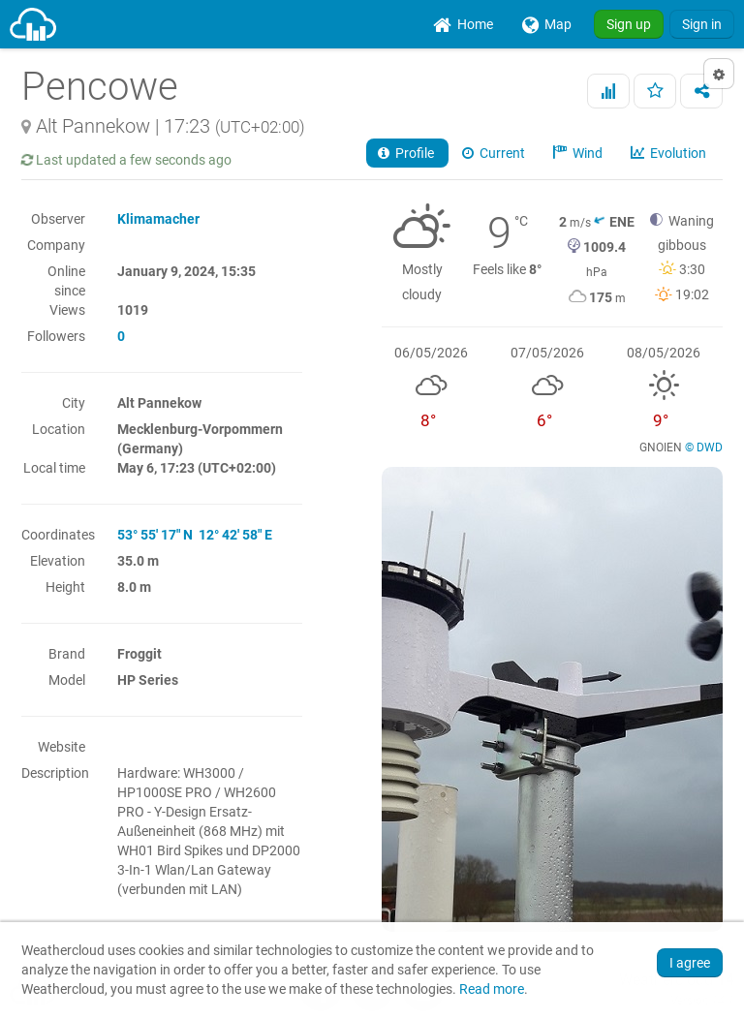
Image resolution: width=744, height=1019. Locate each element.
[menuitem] (463, 24)
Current (495, 153)
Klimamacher (158, 219)
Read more (491, 989)
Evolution (670, 153)
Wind (579, 153)
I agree (689, 963)
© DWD (704, 447)
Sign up (628, 24)
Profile (407, 153)
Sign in (702, 24)
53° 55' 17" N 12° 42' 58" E (194, 534)
